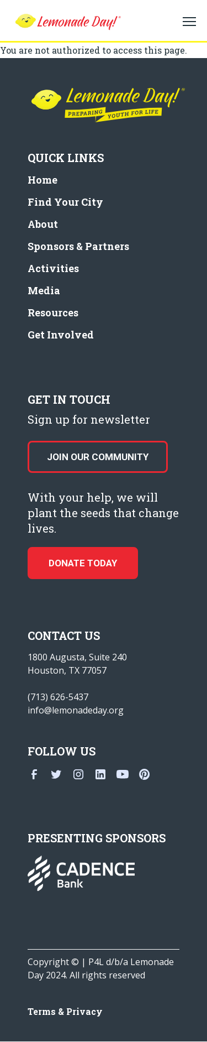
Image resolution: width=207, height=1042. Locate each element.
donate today (83, 563)
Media (44, 290)
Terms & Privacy (65, 1011)
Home (42, 179)
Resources (53, 312)
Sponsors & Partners (78, 246)
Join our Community (97, 456)
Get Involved (61, 334)
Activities (53, 268)
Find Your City (65, 202)
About (43, 224)
